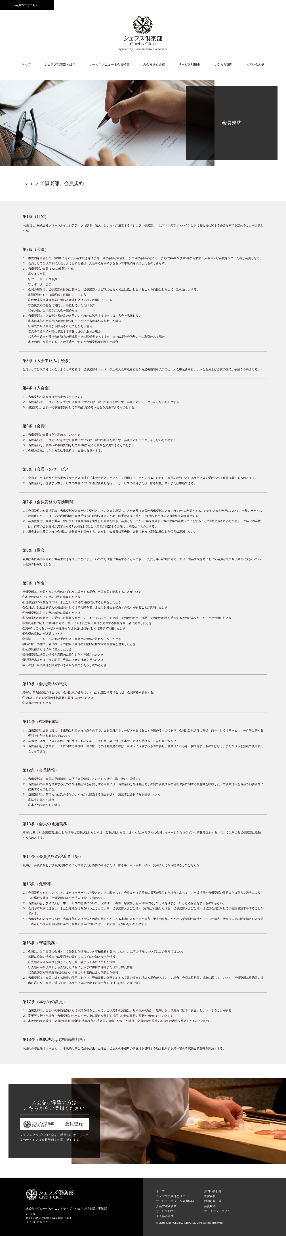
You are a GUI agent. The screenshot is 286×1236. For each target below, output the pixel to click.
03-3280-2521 (40, 1222)
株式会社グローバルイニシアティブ (48, 1208)
